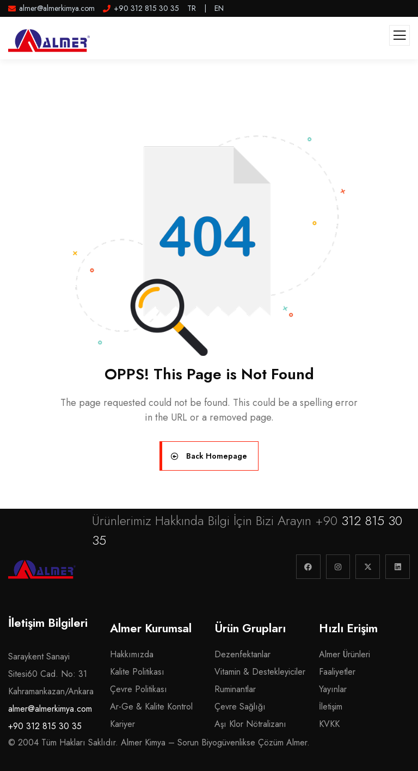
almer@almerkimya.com (50, 708)
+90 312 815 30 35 (45, 726)
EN (219, 8)
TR (191, 8)
